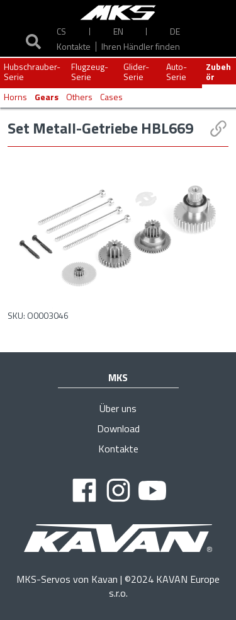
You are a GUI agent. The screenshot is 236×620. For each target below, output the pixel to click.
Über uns (118, 408)
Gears (47, 96)
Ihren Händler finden (140, 46)
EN (118, 31)
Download (118, 428)
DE (175, 31)
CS (61, 31)
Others (79, 96)
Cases (111, 96)
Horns (15, 96)
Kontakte (74, 46)
